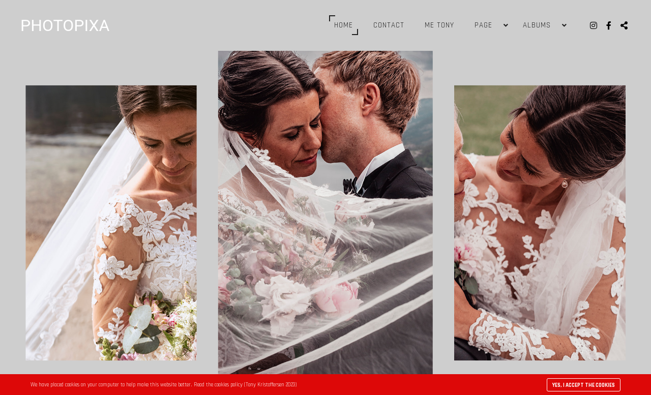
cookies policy (229, 384)
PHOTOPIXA (64, 25)
